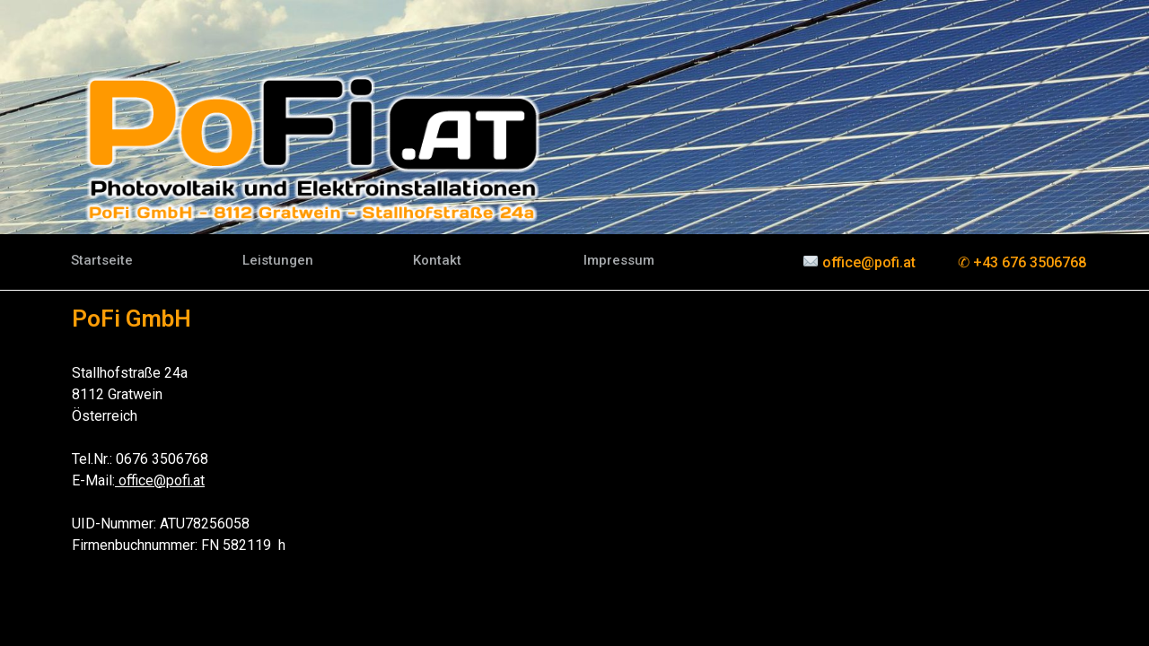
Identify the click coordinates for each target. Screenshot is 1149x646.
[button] (101, 260)
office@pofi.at (160, 480)
